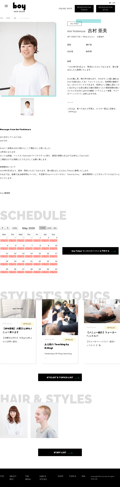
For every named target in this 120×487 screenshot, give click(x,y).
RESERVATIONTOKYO (84, 8)
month (42, 228)
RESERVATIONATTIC (105, 8)
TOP (2, 476)
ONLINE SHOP (65, 8)
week (49, 228)
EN (114, 3)
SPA (83, 476)
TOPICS (72, 476)
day (55, 228)
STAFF (61, 476)
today (15, 228)
